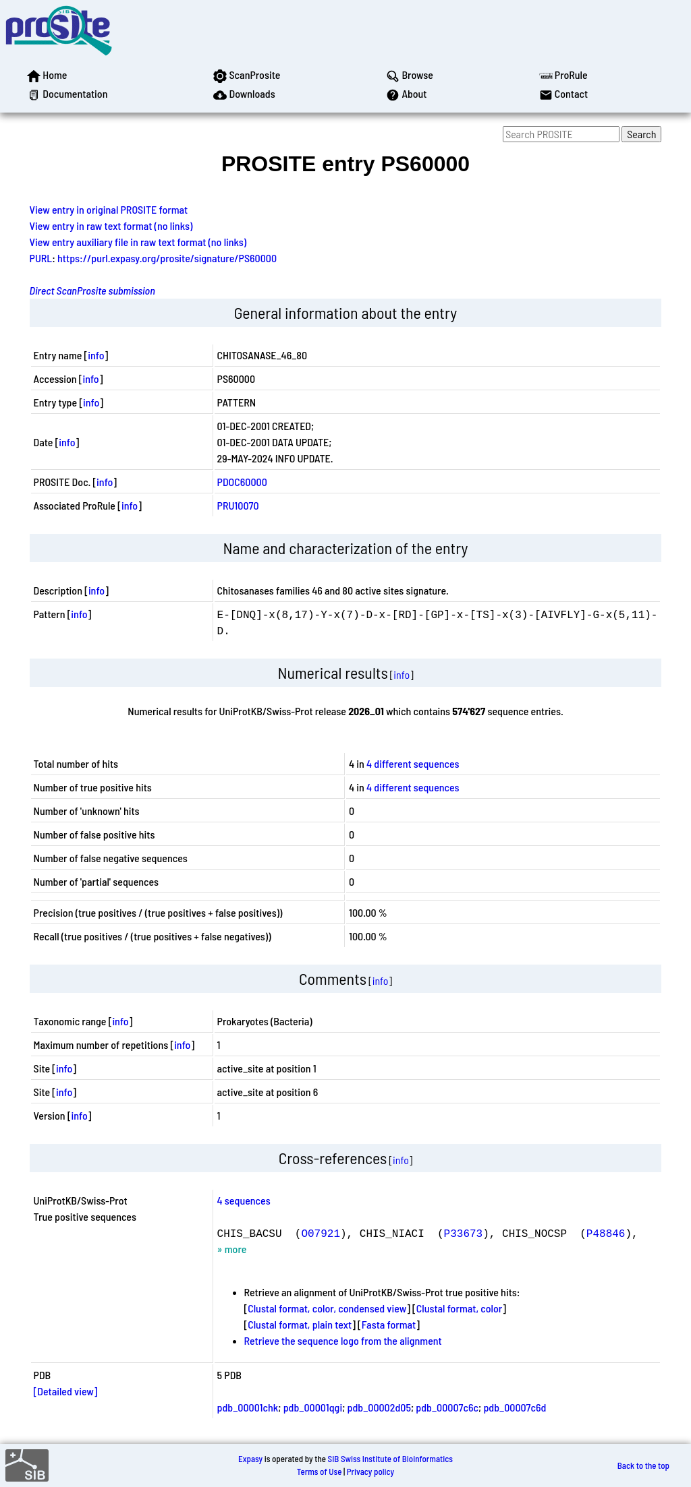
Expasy (250, 1458)
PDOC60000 (242, 481)
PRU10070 (238, 505)
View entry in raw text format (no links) (111, 225)
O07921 (320, 1232)
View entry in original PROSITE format (109, 209)
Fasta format (389, 1324)
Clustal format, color (459, 1308)
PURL (41, 257)
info (96, 354)
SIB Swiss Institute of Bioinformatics (390, 1458)
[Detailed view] (66, 1391)
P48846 (606, 1232)
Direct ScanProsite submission (92, 290)
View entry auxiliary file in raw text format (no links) (138, 241)
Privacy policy (370, 1471)
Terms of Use (319, 1471)
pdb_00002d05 (379, 1407)
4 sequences (244, 1200)
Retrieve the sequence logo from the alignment (343, 1340)
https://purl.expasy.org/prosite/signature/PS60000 (167, 257)
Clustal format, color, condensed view (327, 1308)
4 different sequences (413, 763)
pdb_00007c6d (514, 1407)
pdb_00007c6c (447, 1407)
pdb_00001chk (248, 1407)
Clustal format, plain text (300, 1324)
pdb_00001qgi (312, 1407)
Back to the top (643, 1465)
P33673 (463, 1232)
